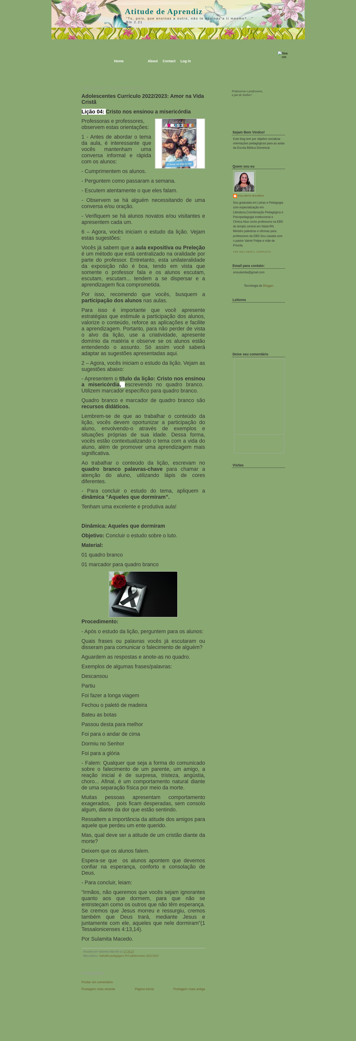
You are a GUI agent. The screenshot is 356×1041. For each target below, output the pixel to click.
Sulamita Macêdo (251, 196)
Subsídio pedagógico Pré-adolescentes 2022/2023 (128, 955)
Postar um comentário (97, 982)
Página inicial (144, 989)
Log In (185, 61)
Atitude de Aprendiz (164, 11)
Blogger (268, 285)
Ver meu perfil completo (252, 252)
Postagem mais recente (98, 989)
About (152, 61)
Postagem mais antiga (189, 989)
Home (119, 61)
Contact (169, 61)
